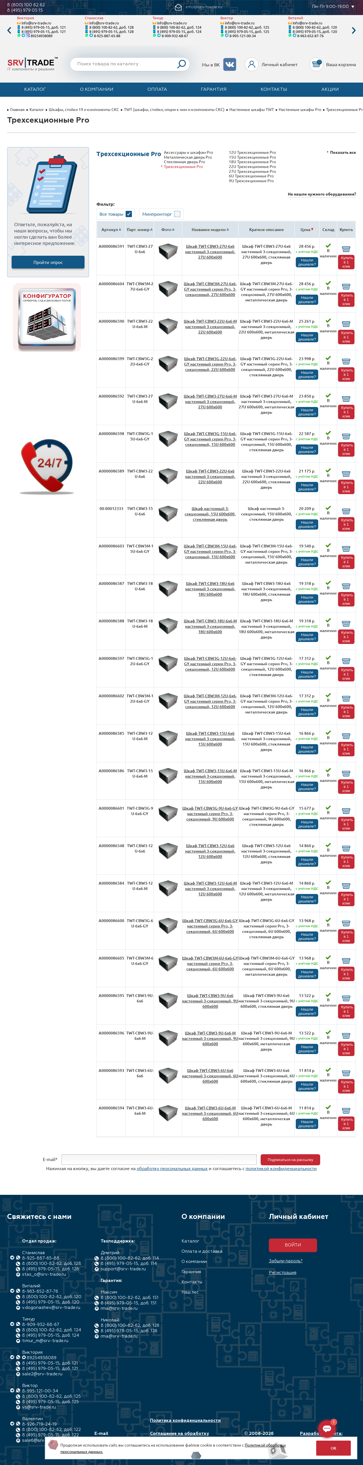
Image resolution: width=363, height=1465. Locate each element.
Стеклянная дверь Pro (184, 161)
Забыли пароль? (286, 1261)
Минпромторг (157, 214)
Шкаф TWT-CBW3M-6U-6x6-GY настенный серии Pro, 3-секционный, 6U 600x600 (210, 963)
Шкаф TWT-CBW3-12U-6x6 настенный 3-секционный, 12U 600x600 (210, 851)
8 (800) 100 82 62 (26, 5)
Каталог (35, 89)
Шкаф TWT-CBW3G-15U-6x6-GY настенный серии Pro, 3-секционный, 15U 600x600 (210, 439)
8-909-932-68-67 (175, 35)
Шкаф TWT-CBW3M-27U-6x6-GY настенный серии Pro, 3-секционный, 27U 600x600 (210, 289)
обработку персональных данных (172, 1168)
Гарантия (214, 89)
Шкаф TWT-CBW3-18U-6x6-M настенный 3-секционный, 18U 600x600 (210, 626)
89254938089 (41, 35)
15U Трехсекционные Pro (252, 157)
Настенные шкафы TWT (251, 109)
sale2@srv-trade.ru (42, 1374)
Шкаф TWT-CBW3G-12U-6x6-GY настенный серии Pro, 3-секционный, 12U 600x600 (210, 664)
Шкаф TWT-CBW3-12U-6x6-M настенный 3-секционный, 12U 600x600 (210, 888)
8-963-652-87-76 (310, 35)
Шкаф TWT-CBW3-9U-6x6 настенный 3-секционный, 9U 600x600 (210, 1001)
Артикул (110, 229)
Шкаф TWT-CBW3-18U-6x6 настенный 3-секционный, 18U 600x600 (210, 589)
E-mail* (50, 1159)
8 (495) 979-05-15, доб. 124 (179, 31)
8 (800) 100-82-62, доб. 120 (315, 27)
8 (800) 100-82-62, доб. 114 (130, 1258)
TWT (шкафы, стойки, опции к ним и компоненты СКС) (174, 109)
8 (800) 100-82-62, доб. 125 (247, 27)
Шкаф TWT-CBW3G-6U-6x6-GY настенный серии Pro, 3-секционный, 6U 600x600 (210, 926)
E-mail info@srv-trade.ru (114, 1436)
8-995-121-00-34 (242, 35)
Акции (330, 89)
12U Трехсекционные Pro (252, 152)
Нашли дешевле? (307, 262)
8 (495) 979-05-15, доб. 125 (247, 31)
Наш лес (190, 1292)
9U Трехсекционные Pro (251, 180)
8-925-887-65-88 (107, 35)
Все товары (111, 214)
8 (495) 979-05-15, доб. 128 (111, 31)
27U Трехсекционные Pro (252, 171)
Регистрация (282, 1273)
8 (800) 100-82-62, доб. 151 (130, 1298)
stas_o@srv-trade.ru (44, 1274)
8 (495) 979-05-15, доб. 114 (129, 1264)
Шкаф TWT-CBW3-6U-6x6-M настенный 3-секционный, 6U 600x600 (210, 1113)
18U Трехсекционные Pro (252, 161)
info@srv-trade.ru (36, 22)
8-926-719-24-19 (39, 1424)
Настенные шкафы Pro (300, 109)
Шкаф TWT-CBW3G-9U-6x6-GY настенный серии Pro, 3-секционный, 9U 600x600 (210, 813)
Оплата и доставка (202, 1251)
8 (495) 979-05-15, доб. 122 (50, 1435)
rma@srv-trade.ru (119, 1308)
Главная (17, 109)
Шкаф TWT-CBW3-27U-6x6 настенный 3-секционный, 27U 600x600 (210, 252)
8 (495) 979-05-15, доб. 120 (315, 31)
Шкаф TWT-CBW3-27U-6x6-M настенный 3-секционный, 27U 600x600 (210, 401)
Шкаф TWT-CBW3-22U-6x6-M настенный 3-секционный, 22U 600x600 (210, 326)
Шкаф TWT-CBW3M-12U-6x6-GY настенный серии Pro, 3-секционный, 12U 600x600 (210, 701)
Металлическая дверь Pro (188, 157)
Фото (166, 229)
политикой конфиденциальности (281, 1168)
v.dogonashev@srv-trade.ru (51, 1308)
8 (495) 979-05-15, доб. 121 (44, 27)
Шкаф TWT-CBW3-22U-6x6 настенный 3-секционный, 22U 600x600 (210, 476)
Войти (293, 1245)
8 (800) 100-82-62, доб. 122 (51, 1430)
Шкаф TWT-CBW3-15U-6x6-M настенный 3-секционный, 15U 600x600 (210, 776)
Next (354, 30)
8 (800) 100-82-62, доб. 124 (179, 27)
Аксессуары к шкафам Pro (188, 152)
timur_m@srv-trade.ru (45, 1341)
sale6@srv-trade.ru (42, 1440)
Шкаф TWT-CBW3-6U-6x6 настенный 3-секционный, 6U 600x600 (210, 1076)
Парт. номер (138, 229)
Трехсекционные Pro (183, 166)
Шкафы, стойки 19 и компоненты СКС (84, 109)
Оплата (157, 89)
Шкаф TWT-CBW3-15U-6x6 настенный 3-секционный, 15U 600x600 (210, 739)
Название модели (209, 229)
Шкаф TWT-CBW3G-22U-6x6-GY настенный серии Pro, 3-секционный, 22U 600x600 (210, 364)
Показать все (343, 152)
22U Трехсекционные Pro (252, 166)
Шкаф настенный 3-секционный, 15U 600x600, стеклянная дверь (210, 514)
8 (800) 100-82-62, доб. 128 (111, 27)
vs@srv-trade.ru (39, 1407)
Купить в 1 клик (347, 262)
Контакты (274, 89)
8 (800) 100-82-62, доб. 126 (130, 1325)
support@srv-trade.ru (123, 1269)
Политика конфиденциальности (185, 1420)
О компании (96, 89)
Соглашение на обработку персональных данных (179, 1436)
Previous (9, 30)
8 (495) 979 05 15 (25, 10)
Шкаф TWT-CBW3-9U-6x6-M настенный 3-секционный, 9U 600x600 (210, 1038)
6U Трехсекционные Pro (251, 175)
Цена (305, 229)
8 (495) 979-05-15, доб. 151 (129, 1303)
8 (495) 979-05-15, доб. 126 (129, 1331)
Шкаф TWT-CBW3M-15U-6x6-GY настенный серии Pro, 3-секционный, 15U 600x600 (210, 551)
